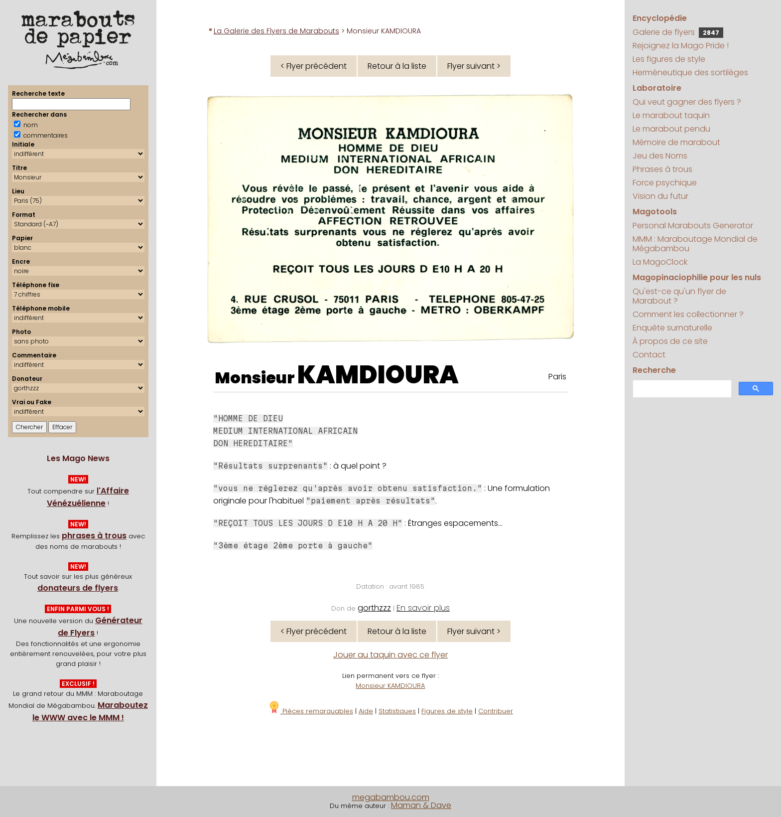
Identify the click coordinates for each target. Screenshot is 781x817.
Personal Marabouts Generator (693, 225)
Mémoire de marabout (676, 142)
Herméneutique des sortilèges (690, 72)
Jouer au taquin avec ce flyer (390, 654)
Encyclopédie (660, 18)
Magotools (655, 211)
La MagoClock (660, 262)
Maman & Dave (421, 805)
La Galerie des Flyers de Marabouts (276, 31)
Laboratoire (657, 88)
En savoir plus (423, 608)
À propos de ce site (670, 341)
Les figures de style (669, 59)
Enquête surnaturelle (672, 327)
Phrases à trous (662, 169)
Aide (366, 711)
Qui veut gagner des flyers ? (687, 102)
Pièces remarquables (310, 711)
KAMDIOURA (378, 374)
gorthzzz (374, 608)
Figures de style (447, 711)
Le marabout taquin (671, 115)
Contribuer (495, 711)
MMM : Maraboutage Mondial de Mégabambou (695, 243)
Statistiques (397, 711)
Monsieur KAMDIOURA (390, 685)
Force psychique (665, 182)
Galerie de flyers (678, 32)
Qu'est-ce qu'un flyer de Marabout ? (679, 296)
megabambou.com (390, 797)
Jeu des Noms (660, 156)
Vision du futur (660, 196)
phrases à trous (94, 535)
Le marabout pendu (671, 129)
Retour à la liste (397, 66)
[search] (681, 389)
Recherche (654, 370)
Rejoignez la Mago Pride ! (681, 45)
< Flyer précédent (313, 66)
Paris (557, 376)
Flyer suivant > (474, 66)
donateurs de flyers (77, 588)
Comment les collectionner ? (688, 314)
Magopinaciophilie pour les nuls (697, 277)
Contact (649, 354)
